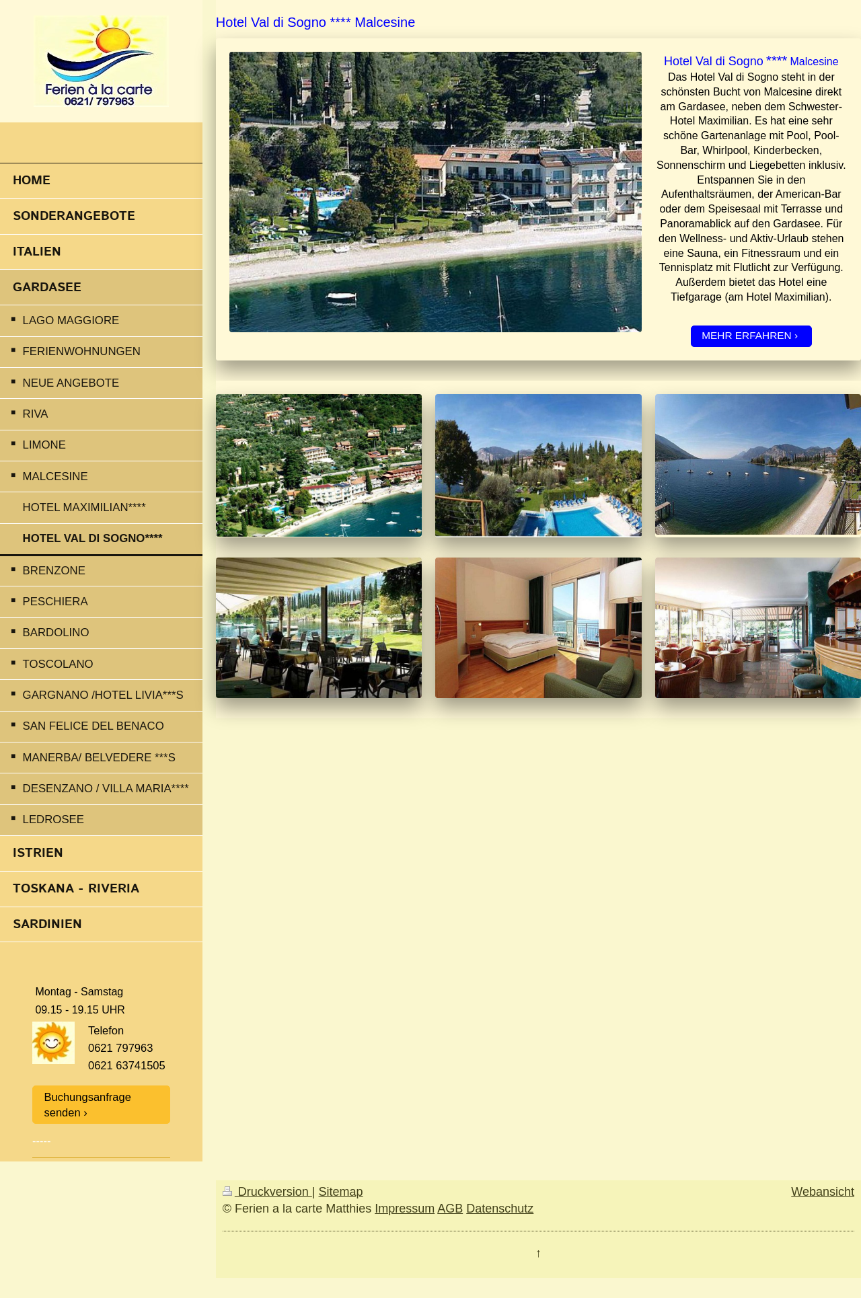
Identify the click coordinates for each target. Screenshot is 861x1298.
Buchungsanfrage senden (87, 1104)
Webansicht (822, 1191)
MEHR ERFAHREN (746, 335)
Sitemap (341, 1191)
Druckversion (267, 1191)
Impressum (405, 1208)
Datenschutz (499, 1208)
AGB (450, 1208)
